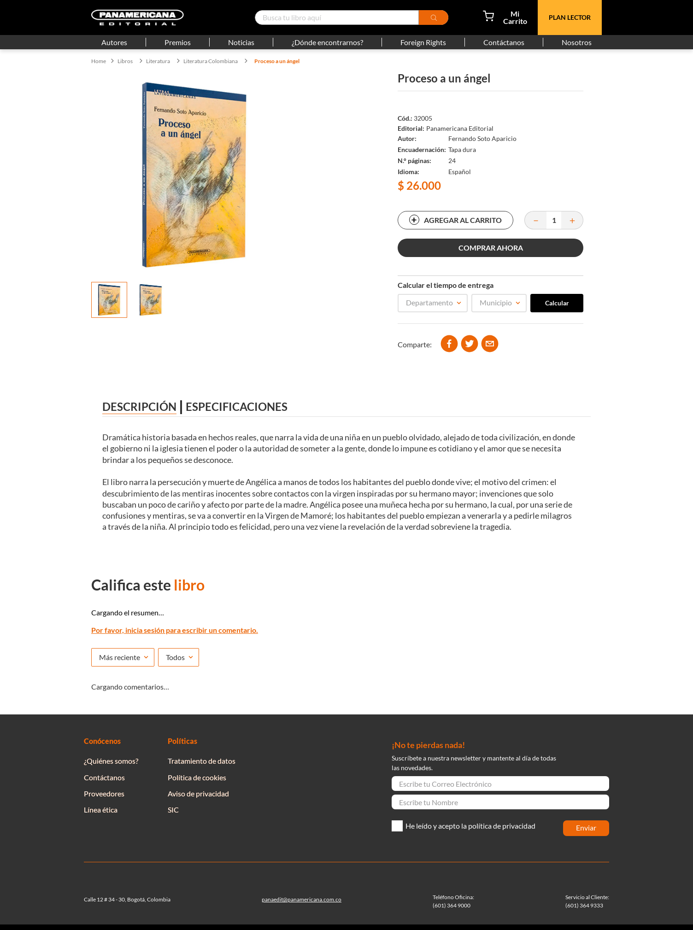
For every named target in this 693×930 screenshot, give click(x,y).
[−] (535, 220)
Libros (125, 61)
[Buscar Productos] (433, 17)
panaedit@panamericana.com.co (301, 899)
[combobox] (351, 17)
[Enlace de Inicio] (98, 61)
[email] (490, 344)
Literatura (158, 61)
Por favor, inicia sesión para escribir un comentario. (174, 630)
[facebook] (449, 344)
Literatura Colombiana (210, 61)
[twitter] (469, 344)
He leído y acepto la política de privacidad (470, 826)
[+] (572, 220)
